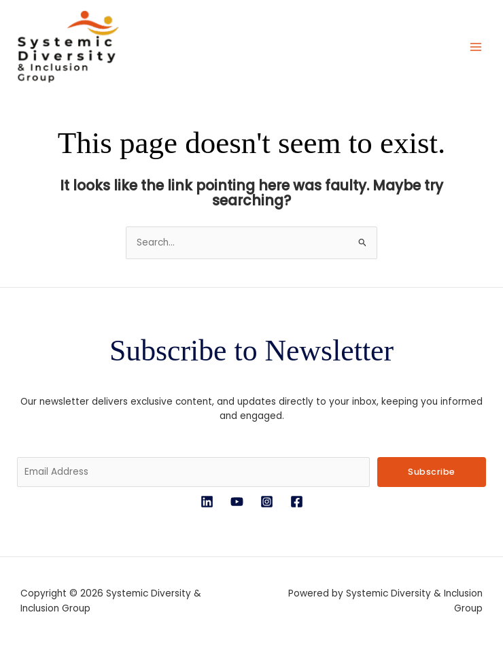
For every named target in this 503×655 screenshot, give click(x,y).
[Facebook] (296, 503)
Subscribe (431, 474)
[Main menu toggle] (476, 48)
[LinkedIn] (207, 503)
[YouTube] (236, 503)
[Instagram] (266, 503)
